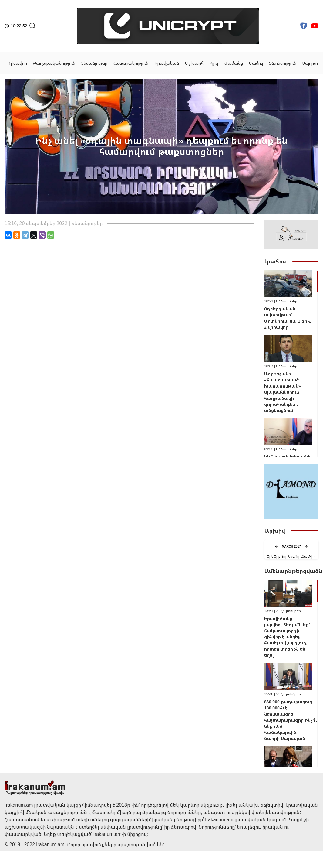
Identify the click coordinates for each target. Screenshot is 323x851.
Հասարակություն (130, 63)
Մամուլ (256, 63)
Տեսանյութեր (94, 63)
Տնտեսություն (282, 63)
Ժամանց (233, 63)
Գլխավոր (17, 63)
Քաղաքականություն (54, 63)
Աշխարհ (194, 63)
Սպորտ (310, 63)
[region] (291, 363)
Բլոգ (214, 63)
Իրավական (166, 63)
